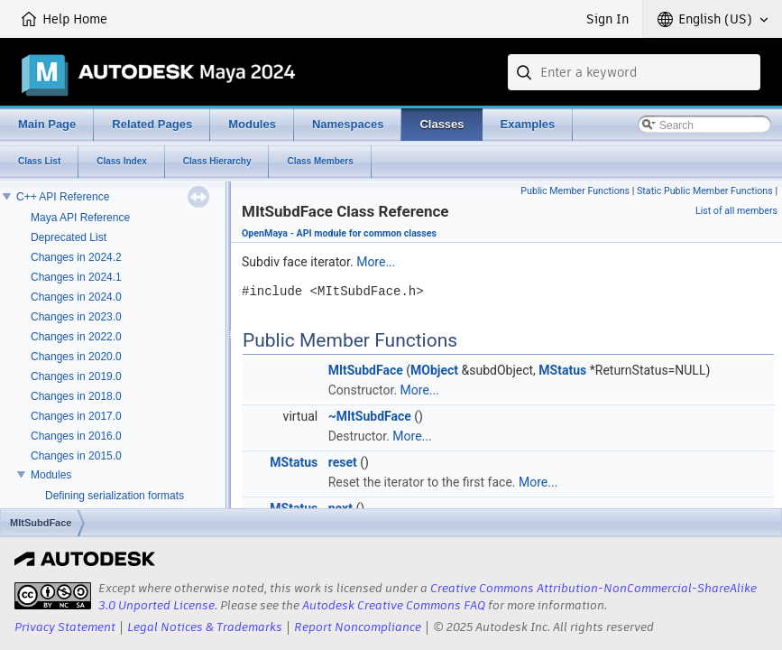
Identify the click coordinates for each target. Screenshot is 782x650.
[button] (712, 19)
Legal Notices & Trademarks (204, 627)
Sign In (607, 19)
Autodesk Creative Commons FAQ (393, 605)
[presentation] (52, 595)
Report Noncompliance (357, 627)
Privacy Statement (64, 627)
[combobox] (634, 72)
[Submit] (526, 72)
